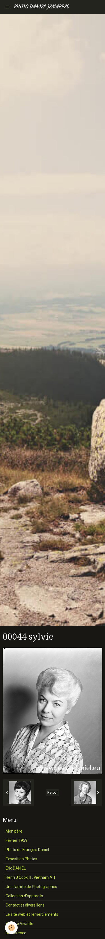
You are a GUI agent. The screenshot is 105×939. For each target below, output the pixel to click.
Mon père (14, 831)
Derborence (16, 933)
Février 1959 (16, 840)
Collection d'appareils (24, 896)
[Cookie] (11, 927)
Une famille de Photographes (31, 886)
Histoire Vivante (19, 923)
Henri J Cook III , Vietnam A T (31, 877)
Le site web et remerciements (32, 914)
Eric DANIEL (16, 868)
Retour (52, 792)
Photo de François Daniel (27, 849)
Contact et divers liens (25, 905)
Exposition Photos (21, 859)
